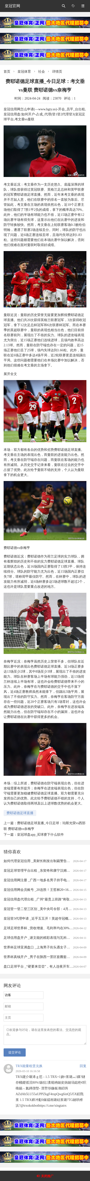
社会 (41, 71)
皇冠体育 (24, 71)
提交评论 (14, 1055)
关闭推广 (47, 1176)
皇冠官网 (12, 6)
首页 (7, 71)
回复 (83, 1069)
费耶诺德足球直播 (19, 813)
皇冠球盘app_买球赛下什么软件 (40, 834)
